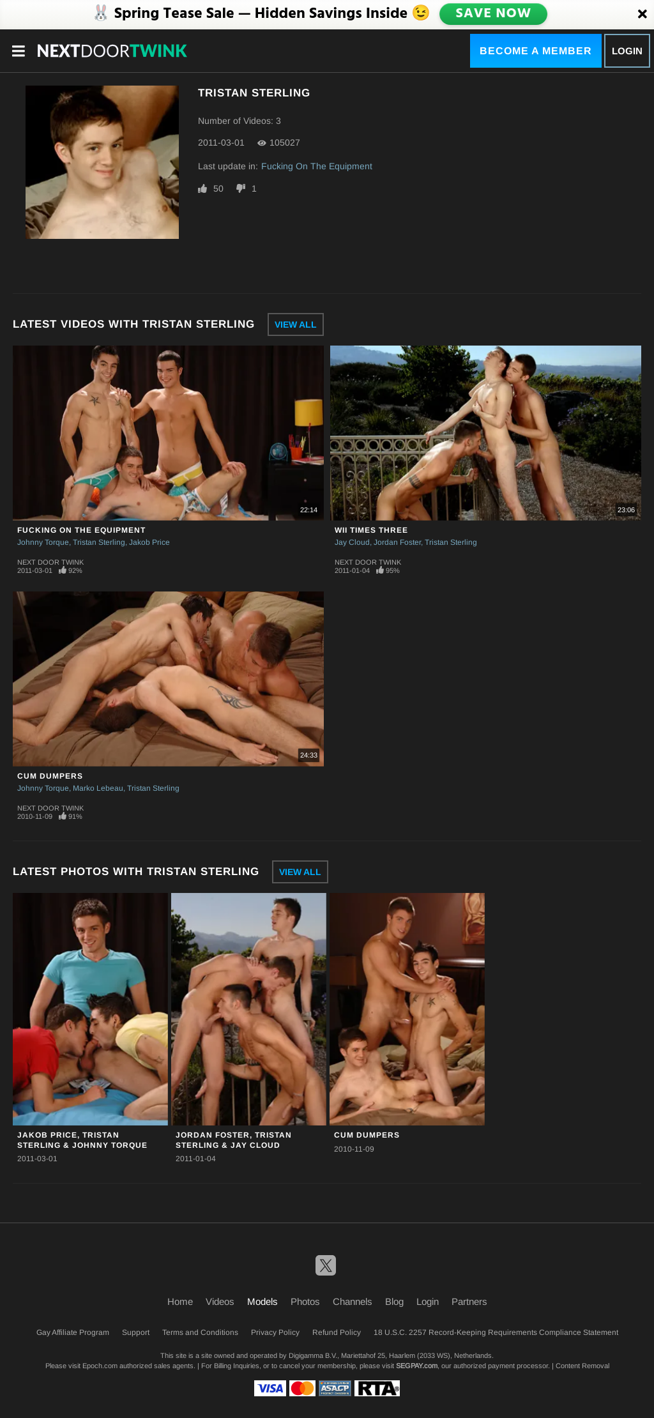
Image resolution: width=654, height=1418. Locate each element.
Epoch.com (100, 1365)
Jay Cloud (352, 542)
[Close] (642, 15)
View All (296, 324)
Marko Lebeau (98, 788)
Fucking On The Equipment (316, 166)
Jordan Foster (397, 542)
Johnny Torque (43, 542)
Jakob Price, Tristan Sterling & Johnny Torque (82, 1140)
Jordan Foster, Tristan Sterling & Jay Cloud (234, 1140)
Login (627, 50)
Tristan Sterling (99, 542)
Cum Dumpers (50, 776)
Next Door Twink (50, 562)
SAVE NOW (494, 14)
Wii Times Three (371, 530)
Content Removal (582, 1365)
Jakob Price (149, 542)
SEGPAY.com (416, 1365)
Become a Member (536, 50)
